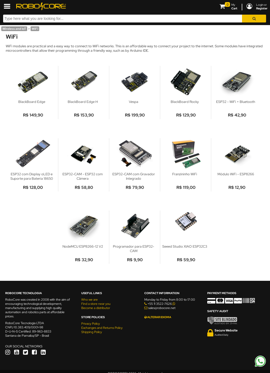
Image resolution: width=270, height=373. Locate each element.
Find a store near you (96, 304)
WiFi (35, 29)
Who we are (89, 300)
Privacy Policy (90, 324)
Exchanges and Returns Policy (102, 328)
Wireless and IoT (14, 29)
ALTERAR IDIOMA (157, 317)
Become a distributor (95, 308)
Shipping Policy (91, 332)
